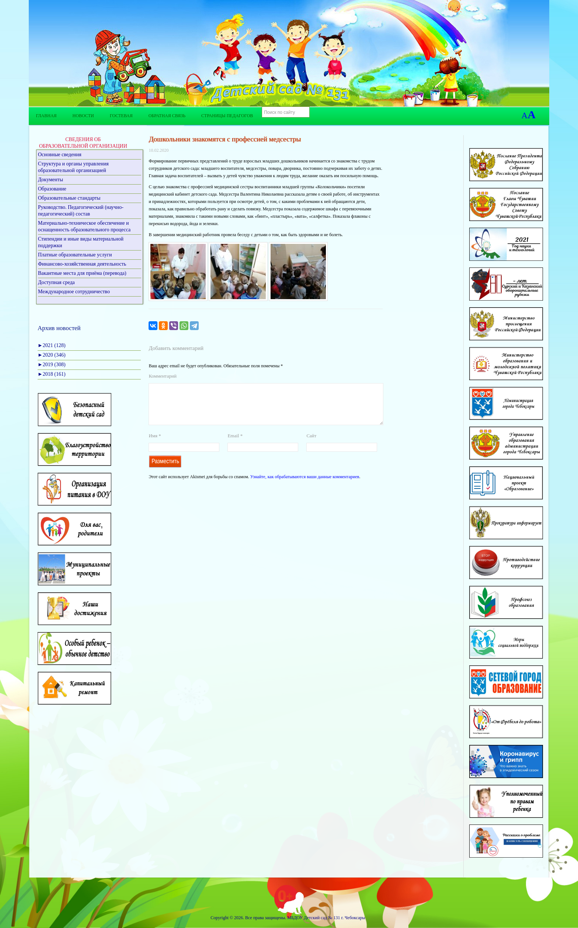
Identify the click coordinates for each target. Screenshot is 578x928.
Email (235, 444)
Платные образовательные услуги (75, 255)
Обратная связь (167, 115)
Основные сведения (59, 154)
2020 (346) (52, 355)
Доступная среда (56, 282)
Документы (50, 179)
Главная (46, 115)
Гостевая (121, 115)
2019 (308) (52, 364)
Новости (83, 115)
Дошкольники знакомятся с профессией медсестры (225, 139)
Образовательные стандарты (69, 198)
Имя (155, 444)
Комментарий (162, 376)
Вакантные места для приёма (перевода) (82, 273)
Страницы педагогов (227, 115)
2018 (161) (52, 374)
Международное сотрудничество (74, 291)
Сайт (311, 444)
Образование (52, 189)
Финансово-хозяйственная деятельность (82, 264)
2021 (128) (52, 345)
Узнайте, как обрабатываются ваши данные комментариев (304, 485)
